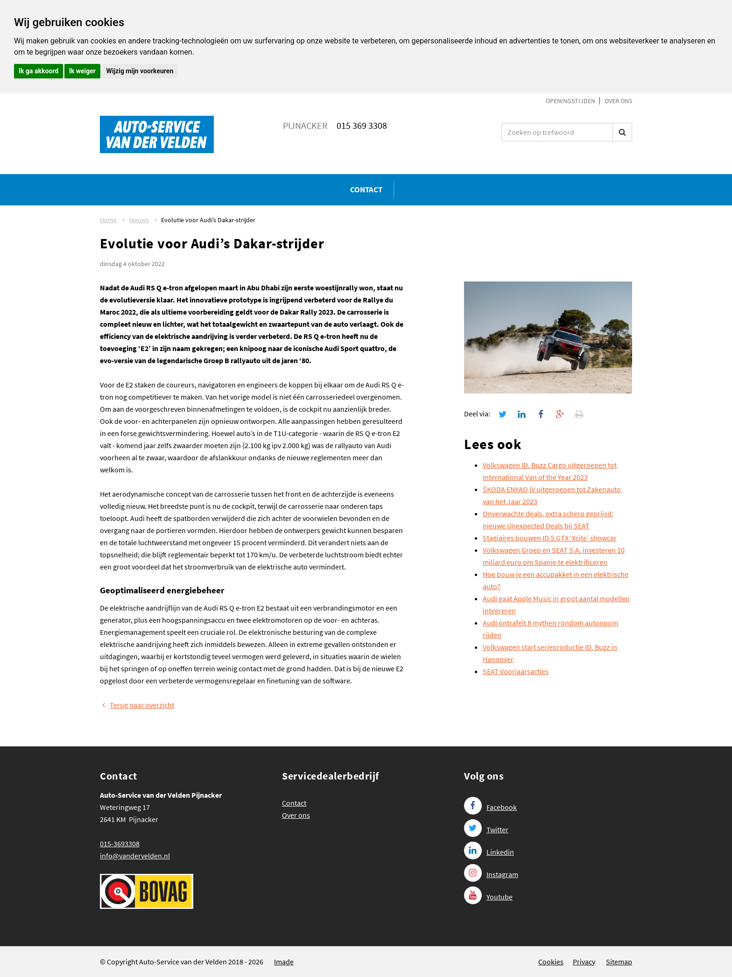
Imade (284, 961)
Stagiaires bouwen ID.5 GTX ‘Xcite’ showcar (550, 537)
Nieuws (139, 220)
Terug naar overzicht (137, 705)
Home (108, 220)
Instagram (491, 874)
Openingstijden (570, 101)
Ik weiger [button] (82, 71)
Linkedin (489, 852)
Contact (366, 189)
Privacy (584, 961)
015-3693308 (120, 843)
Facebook (490, 807)
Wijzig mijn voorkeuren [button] (139, 71)
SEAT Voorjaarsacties (516, 671)
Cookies (550, 961)
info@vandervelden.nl (135, 855)
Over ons (618, 101)
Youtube (488, 896)
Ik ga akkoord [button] (38, 71)
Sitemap (619, 961)
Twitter (486, 829)
